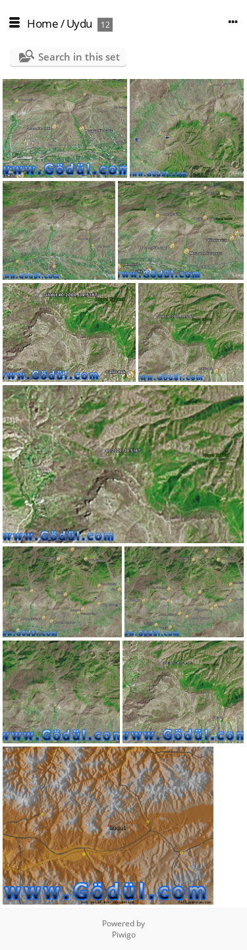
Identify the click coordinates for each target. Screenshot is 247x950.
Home (42, 23)
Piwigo (124, 934)
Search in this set (79, 56)
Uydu (79, 23)
